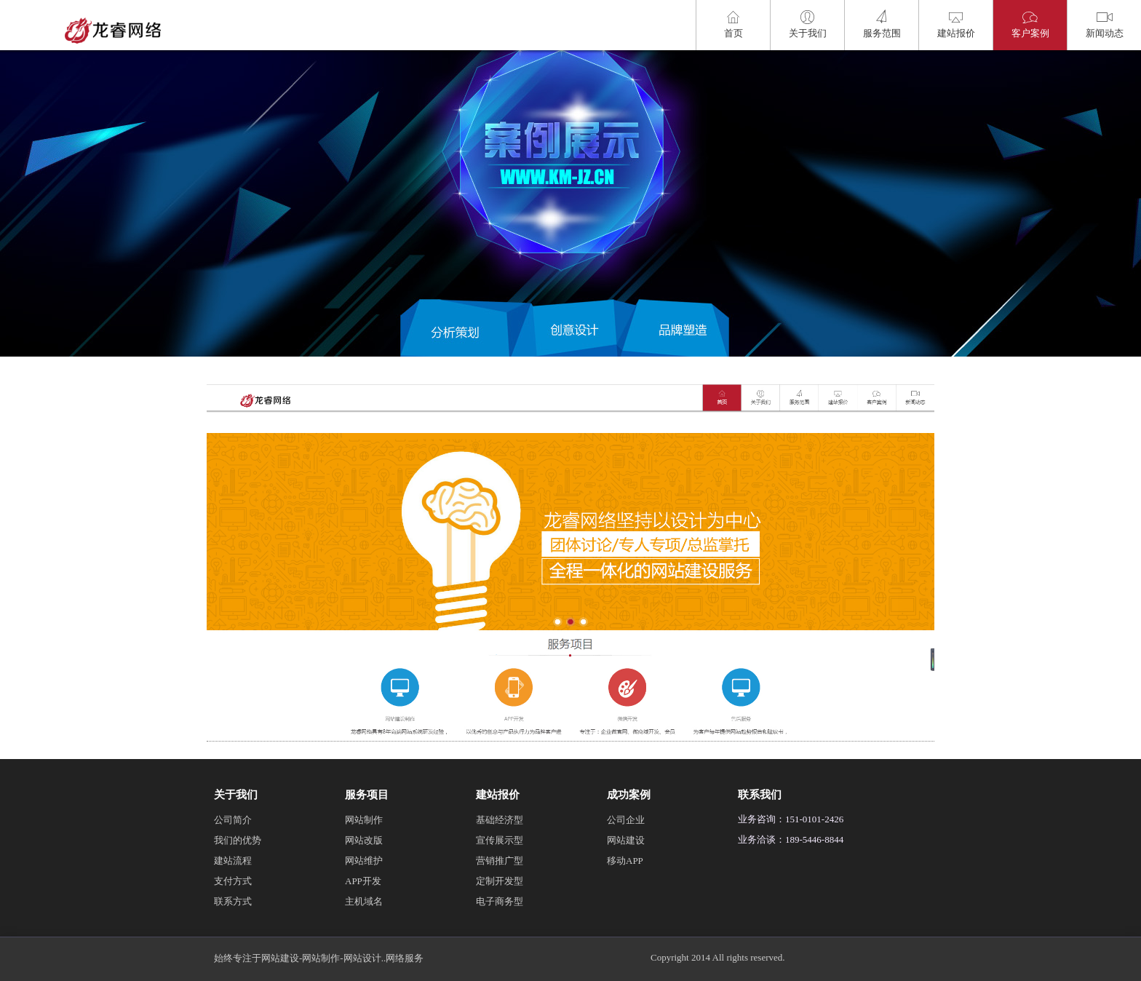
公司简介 (233, 819)
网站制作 (364, 819)
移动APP (625, 860)
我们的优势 (237, 840)
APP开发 (363, 880)
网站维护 (364, 860)
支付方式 (233, 880)
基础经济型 (499, 819)
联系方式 (233, 901)
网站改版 (364, 840)
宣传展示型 (499, 840)
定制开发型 (499, 880)
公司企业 (626, 819)
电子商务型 (499, 901)
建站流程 (233, 860)
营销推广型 (499, 860)
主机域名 (364, 901)
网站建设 (626, 840)
